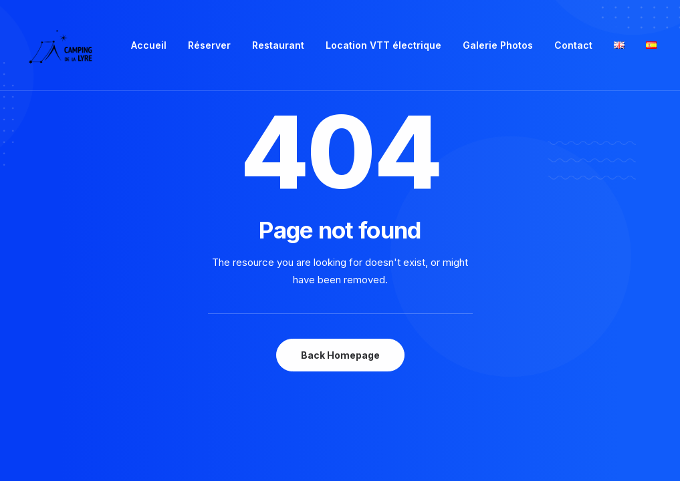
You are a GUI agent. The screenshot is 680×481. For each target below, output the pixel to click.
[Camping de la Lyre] (60, 45)
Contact (573, 45)
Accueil (148, 45)
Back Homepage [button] (340, 355)
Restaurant (278, 45)
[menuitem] (149, 45)
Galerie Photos (498, 45)
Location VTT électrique (383, 45)
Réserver (209, 45)
